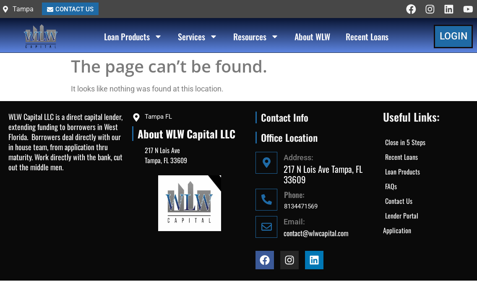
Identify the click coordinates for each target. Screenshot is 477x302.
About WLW (312, 37)
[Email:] (266, 227)
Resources (256, 36)
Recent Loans (367, 37)
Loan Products (133, 36)
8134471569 (301, 206)
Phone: (294, 194)
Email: (294, 221)
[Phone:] (266, 200)
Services (198, 36)
